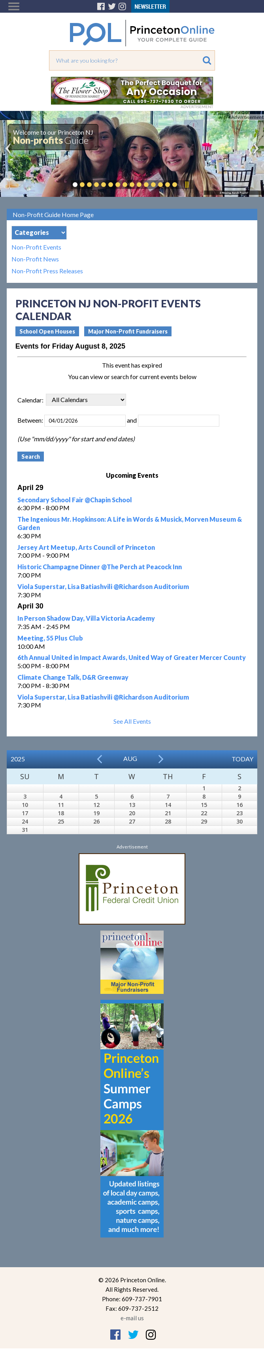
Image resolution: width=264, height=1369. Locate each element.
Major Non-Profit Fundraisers (128, 331)
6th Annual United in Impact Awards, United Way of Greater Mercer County (131, 657)
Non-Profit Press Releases (47, 271)
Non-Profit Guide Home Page (53, 214)
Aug (130, 758)
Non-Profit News (35, 259)
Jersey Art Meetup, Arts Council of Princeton (86, 547)
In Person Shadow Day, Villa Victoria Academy (86, 618)
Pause (186, 184)
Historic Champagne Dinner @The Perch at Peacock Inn (99, 566)
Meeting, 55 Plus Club (50, 638)
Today (242, 759)
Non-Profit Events (36, 247)
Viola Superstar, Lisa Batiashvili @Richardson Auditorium (103, 586)
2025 (18, 759)
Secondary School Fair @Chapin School (74, 499)
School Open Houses (47, 331)
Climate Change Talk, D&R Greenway (72, 677)
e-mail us (132, 1317)
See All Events (132, 721)
